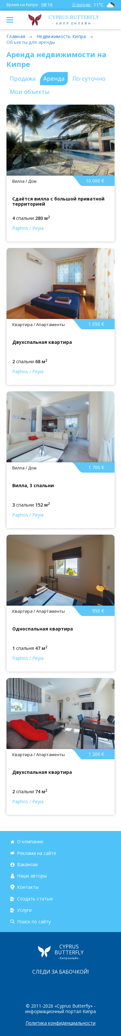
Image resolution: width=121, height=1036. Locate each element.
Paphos (20, 228)
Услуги (24, 910)
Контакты (28, 887)
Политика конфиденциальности (60, 1023)
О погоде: (81, 4)
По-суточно (89, 78)
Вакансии (27, 864)
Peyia (38, 228)
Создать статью (35, 899)
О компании (30, 841)
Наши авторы (32, 876)
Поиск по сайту (34, 921)
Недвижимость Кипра (61, 36)
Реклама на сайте (36, 853)
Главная (15, 36)
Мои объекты (30, 92)
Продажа (22, 78)
